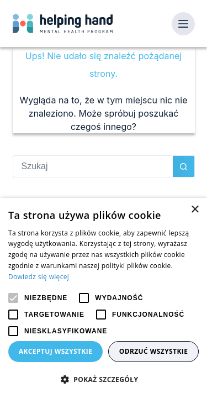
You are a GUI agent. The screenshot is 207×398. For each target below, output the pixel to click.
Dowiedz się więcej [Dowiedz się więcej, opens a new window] (38, 276)
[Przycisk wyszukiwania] (184, 166)
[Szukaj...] (93, 166)
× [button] (194, 210)
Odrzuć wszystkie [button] (153, 351)
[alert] (103, 298)
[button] (103, 379)
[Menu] (183, 23)
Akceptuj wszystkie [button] (56, 351)
